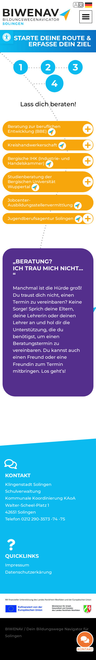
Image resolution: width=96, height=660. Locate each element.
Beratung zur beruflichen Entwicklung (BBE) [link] (34, 130)
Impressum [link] (17, 565)
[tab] (48, 129)
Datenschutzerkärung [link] (28, 572)
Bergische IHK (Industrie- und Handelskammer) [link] (39, 162)
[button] (85, 16)
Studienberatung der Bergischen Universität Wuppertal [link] (32, 182)
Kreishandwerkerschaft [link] (37, 145)
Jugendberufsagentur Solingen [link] (44, 219)
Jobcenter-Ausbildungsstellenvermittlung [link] (45, 203)
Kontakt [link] (85, 652)
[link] (6, 37)
